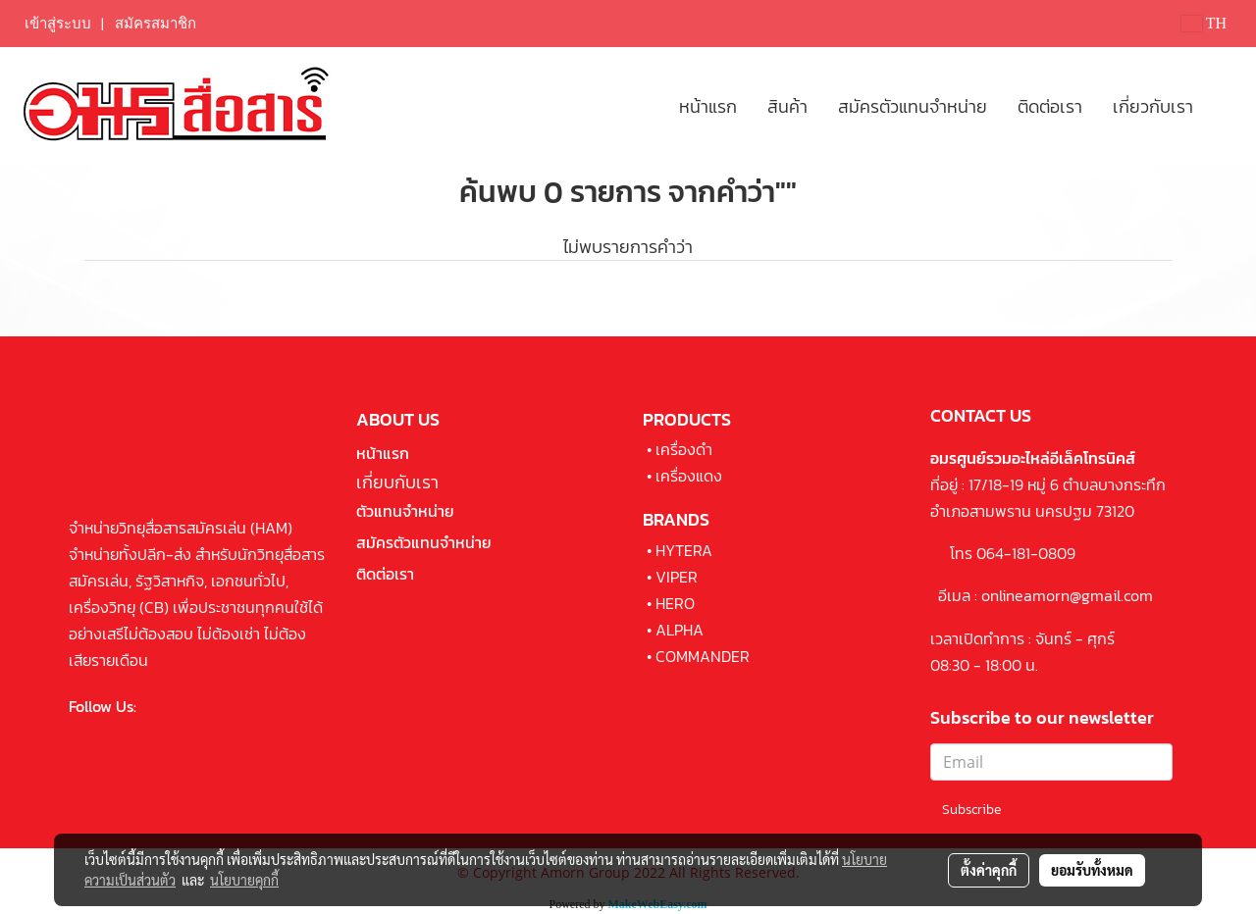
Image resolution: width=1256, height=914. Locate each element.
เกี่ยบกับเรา (397, 482)
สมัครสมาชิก (155, 23)
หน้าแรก (708, 106)
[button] (1225, 106)
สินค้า (787, 106)
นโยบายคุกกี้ (244, 880)
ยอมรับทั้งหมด (1092, 870)
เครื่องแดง (688, 475)
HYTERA (683, 550)
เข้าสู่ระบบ (58, 23)
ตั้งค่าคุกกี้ (989, 870)
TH (1204, 23)
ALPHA (679, 629)
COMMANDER (702, 656)
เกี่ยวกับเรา (1153, 106)
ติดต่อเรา (1050, 106)
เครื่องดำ (683, 449)
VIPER (676, 576)
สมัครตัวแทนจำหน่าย (912, 106)
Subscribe (971, 809)
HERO (675, 603)
